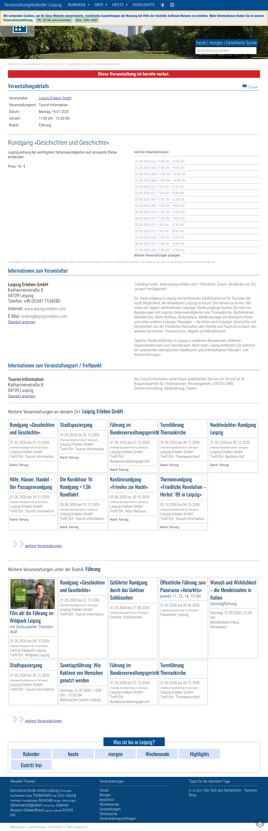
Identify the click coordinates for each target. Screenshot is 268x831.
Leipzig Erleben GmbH (79, 64)
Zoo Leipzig (67, 795)
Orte (99, 4)
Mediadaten (18, 827)
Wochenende (17, 795)
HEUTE (118, 4)
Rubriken (77, 4)
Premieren (15, 800)
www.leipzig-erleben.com (45, 308)
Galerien (62, 805)
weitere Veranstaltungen (37, 545)
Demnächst (18, 790)
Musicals (46, 800)
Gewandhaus (33, 810)
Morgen (57, 800)
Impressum (55, 827)
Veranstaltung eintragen (118, 818)
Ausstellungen (30, 800)
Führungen (65, 790)
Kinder (31, 790)
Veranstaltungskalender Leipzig (32, 5)
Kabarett (58, 810)
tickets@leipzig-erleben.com (44, 316)
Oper (54, 795)
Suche (47, 64)
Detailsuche (108, 813)
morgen (216, 42)
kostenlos (107, 799)
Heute (28, 795)
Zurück (254, 87)
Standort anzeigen (21, 322)
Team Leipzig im (77, 827)
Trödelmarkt (42, 795)
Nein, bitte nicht (86, 20)
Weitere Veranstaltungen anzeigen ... (158, 255)
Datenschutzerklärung (17, 20)
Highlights (144, 4)
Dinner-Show (49, 805)
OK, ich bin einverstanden (54, 20)
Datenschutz (37, 827)
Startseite (13, 64)
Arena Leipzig (48, 790)
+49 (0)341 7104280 (42, 301)
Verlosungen (69, 800)
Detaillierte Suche (241, 42)
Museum (16, 810)
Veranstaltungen (31, 64)
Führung (58, 64)
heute (201, 42)
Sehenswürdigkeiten (26, 805)
